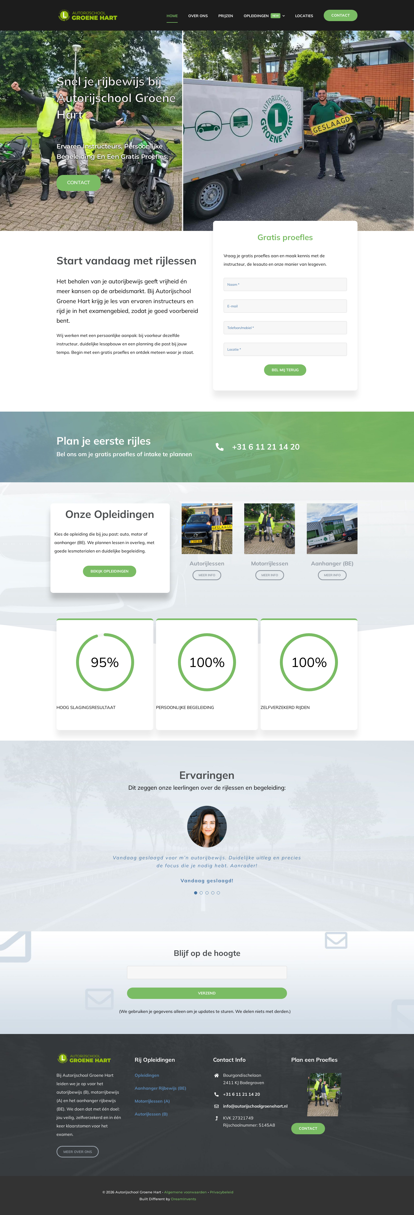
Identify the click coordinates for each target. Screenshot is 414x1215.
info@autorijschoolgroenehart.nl (255, 1106)
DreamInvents (183, 1199)
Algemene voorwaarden (185, 1192)
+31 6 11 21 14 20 (266, 447)
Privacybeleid (221, 1192)
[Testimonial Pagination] (195, 892)
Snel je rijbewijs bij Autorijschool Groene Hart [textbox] (116, 98)
